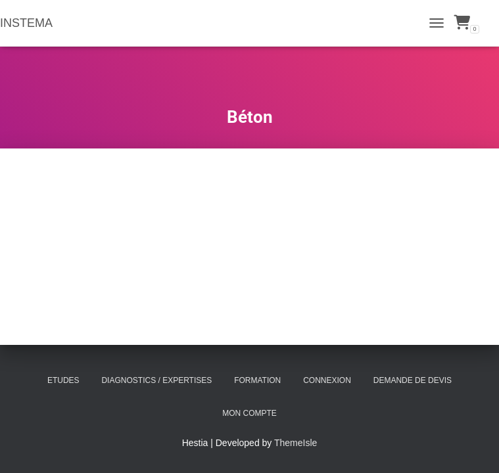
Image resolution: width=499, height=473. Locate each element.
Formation (257, 380)
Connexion (327, 380)
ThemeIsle (295, 443)
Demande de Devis (412, 380)
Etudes (63, 380)
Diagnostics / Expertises (156, 380)
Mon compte (249, 413)
